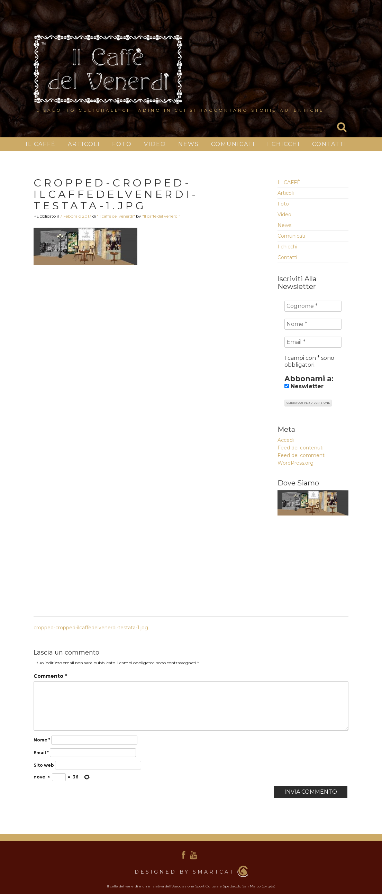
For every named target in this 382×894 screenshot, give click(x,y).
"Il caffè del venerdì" (116, 216)
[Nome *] (313, 324)
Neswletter (304, 386)
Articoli (84, 144)
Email (41, 752)
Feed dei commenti (302, 455)
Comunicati (233, 144)
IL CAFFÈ (41, 144)
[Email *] (313, 342)
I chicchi (283, 144)
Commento (50, 676)
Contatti (329, 144)
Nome (42, 739)
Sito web (44, 765)
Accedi (286, 440)
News (188, 144)
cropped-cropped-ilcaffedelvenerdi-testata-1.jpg (91, 627)
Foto (122, 144)
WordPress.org (295, 463)
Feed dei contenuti (301, 448)
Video (155, 144)
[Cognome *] (313, 306)
